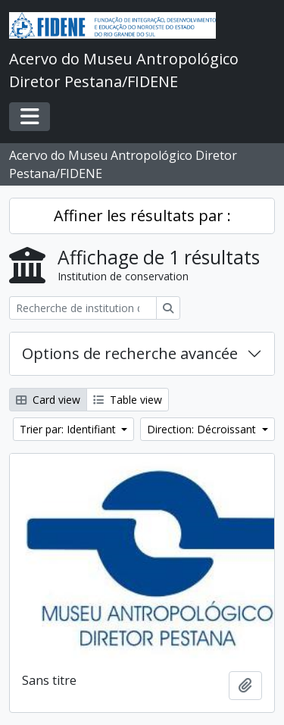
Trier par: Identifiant (69, 429)
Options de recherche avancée (130, 353)
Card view (48, 399)
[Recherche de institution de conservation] (83, 308)
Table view (127, 399)
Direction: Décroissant (203, 429)
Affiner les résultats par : (142, 215)
